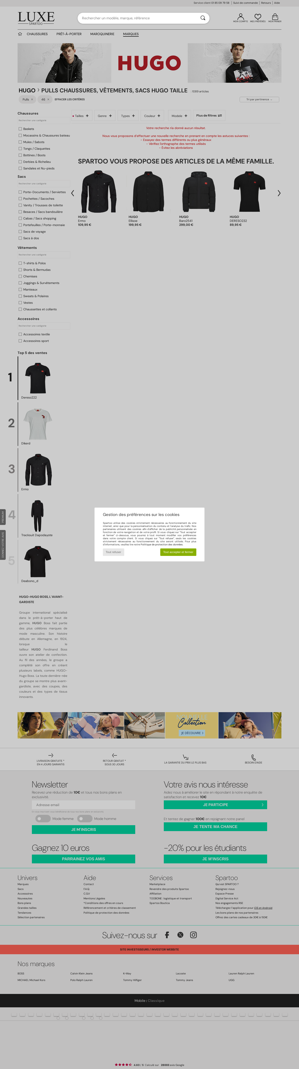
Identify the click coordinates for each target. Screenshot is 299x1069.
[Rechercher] (203, 18)
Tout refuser (113, 552)
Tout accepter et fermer (178, 552)
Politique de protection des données (162, 544)
